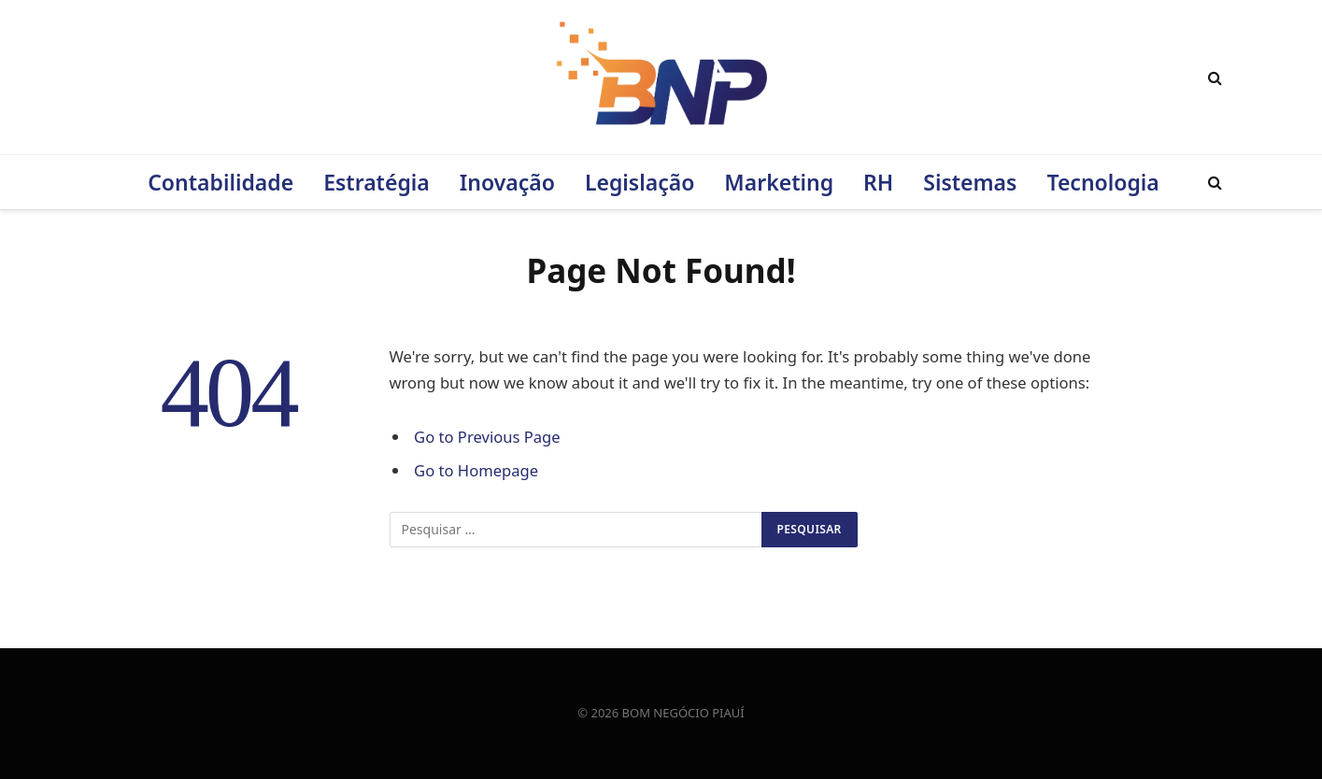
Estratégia (376, 182)
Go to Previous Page (487, 436)
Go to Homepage (476, 470)
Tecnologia (1102, 182)
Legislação (639, 182)
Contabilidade (220, 182)
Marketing (778, 182)
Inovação (507, 182)
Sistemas (969, 182)
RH (878, 182)
